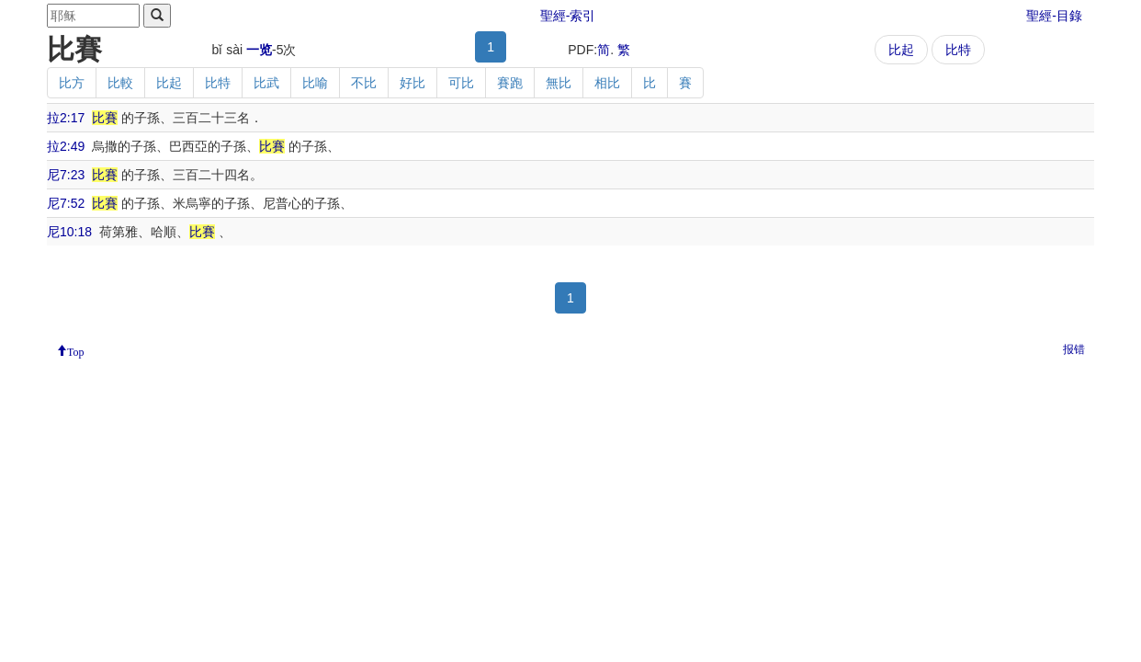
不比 (364, 82)
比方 (72, 82)
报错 (1074, 349)
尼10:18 (69, 231)
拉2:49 (66, 146)
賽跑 (510, 82)
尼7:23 (66, 174)
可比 (461, 82)
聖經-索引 (568, 15)
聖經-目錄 (1054, 15)
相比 (607, 82)
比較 (120, 82)
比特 (958, 49)
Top (76, 350)
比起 (901, 49)
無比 (558, 82)
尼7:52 (66, 203)
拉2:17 (66, 117)
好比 (412, 82)
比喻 (315, 82)
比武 (266, 82)
